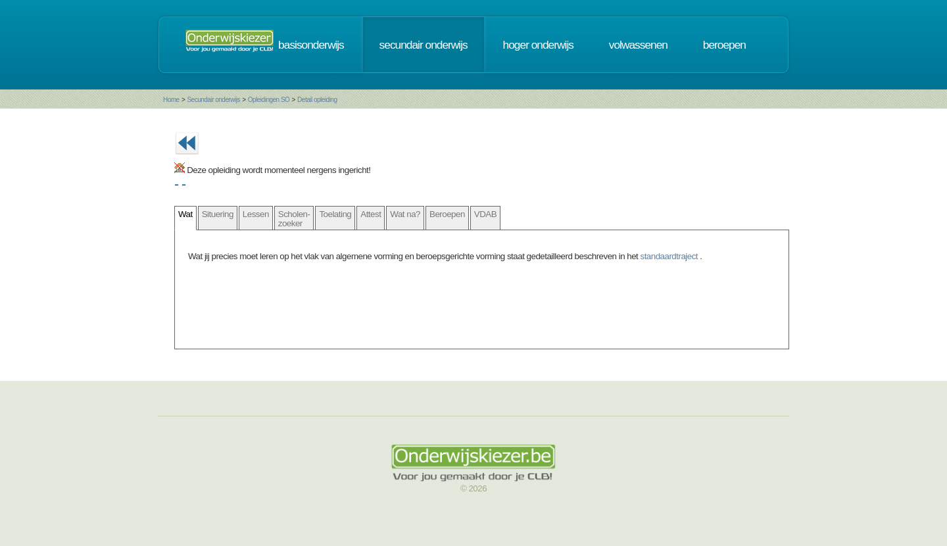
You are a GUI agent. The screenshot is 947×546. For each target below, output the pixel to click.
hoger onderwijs (538, 44)
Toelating (335, 214)
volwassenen (638, 44)
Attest (370, 214)
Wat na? (405, 214)
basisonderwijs (311, 44)
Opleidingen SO (269, 99)
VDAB (485, 214)
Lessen (256, 214)
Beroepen (447, 214)
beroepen (724, 44)
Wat (185, 214)
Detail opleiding (317, 99)
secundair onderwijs (423, 44)
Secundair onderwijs (213, 99)
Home (171, 99)
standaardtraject (670, 256)
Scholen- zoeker (294, 218)
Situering (217, 214)
